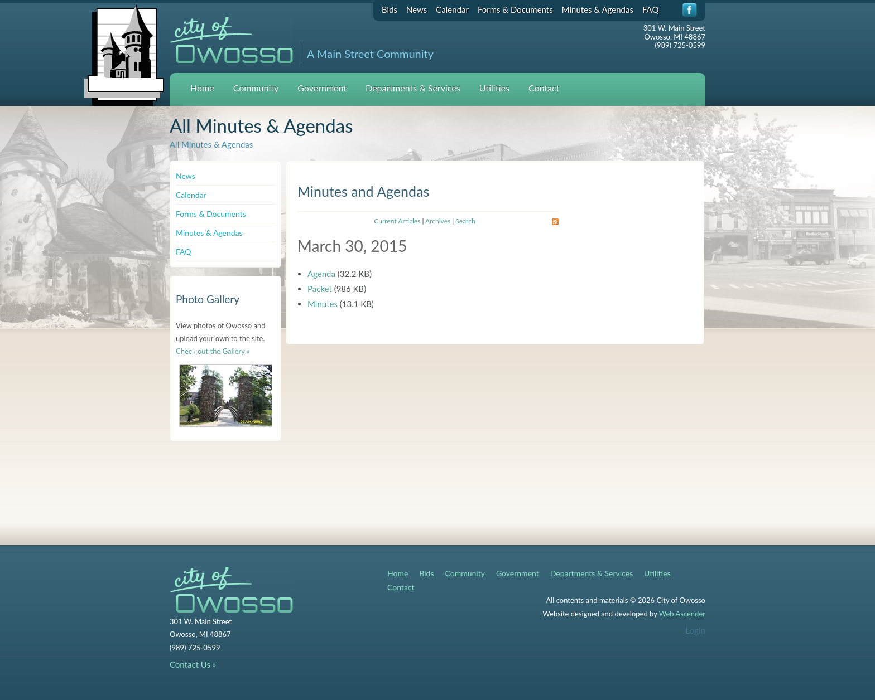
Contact (543, 87)
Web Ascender (682, 613)
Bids (389, 9)
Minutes (322, 304)
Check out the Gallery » (213, 351)
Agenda (321, 274)
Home (202, 87)
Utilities (494, 87)
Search (465, 221)
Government (322, 87)
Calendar (452, 9)
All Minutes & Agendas (211, 144)
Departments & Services (413, 87)
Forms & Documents (515, 9)
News (416, 9)
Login (695, 630)
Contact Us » (193, 664)
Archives (437, 221)
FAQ (650, 9)
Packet (319, 289)
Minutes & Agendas (597, 9)
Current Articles (397, 221)
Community (256, 87)
